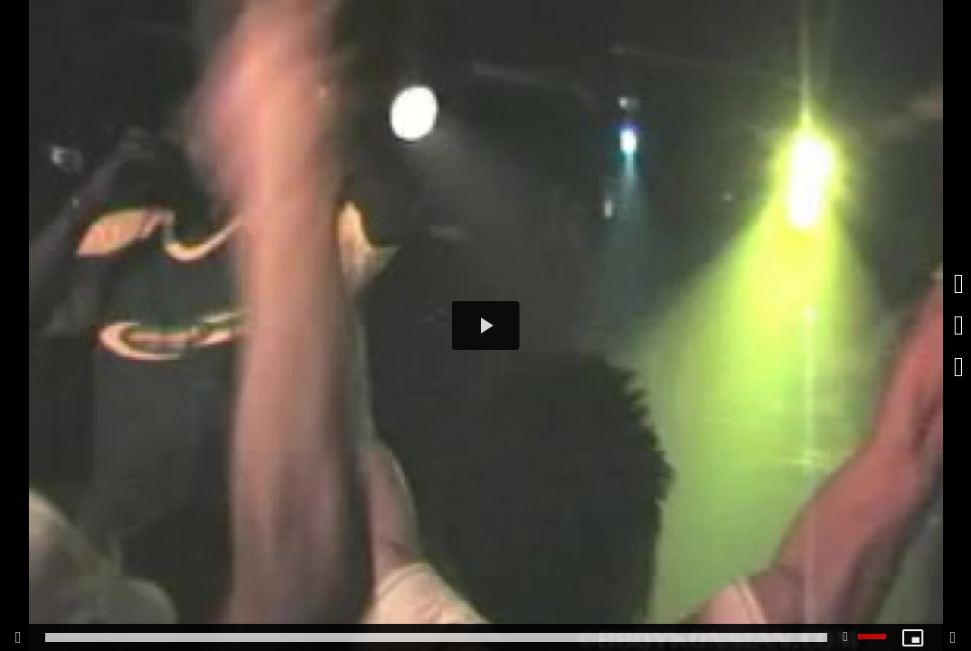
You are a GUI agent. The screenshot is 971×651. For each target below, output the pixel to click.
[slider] (436, 637)
